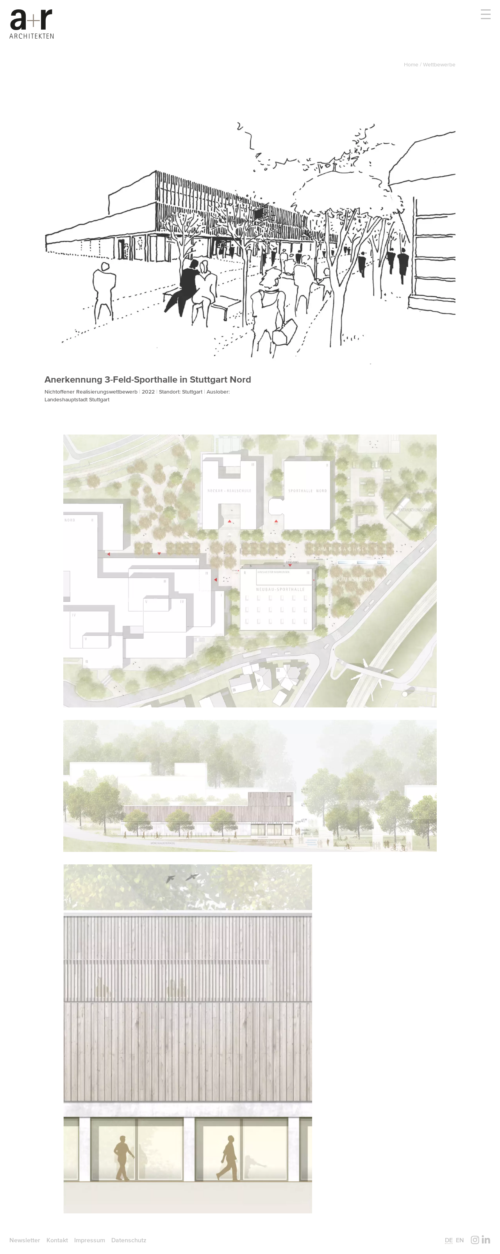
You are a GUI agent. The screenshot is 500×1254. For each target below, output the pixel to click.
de (449, 1239)
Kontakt (57, 1239)
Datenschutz (128, 1239)
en (460, 1239)
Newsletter (24, 1239)
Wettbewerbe (439, 64)
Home (412, 64)
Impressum (89, 1239)
